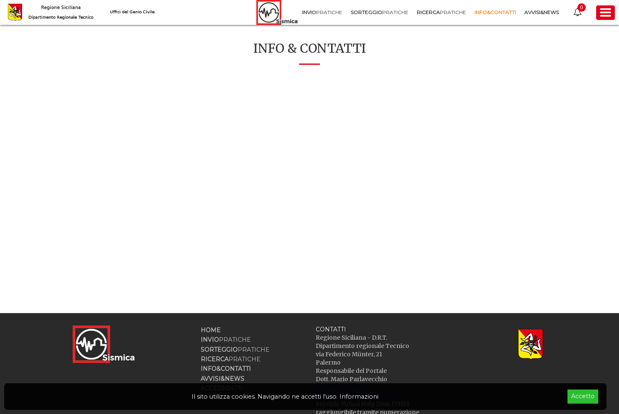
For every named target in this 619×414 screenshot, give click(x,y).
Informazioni (358, 396)
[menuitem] (322, 12)
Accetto (582, 396)
